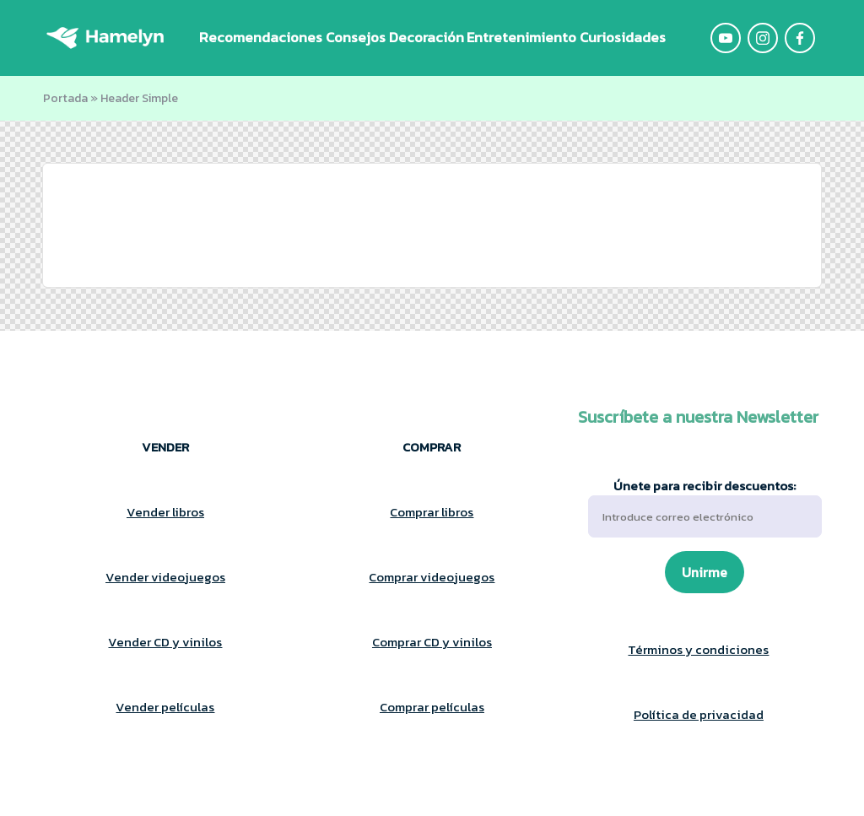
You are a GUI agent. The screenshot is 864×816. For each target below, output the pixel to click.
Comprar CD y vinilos (432, 641)
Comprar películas (432, 706)
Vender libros (165, 511)
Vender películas (165, 706)
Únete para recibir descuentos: (705, 507)
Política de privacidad (699, 714)
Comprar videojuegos (431, 576)
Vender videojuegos (165, 576)
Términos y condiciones (698, 649)
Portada (65, 98)
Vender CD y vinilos (165, 641)
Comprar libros (431, 511)
